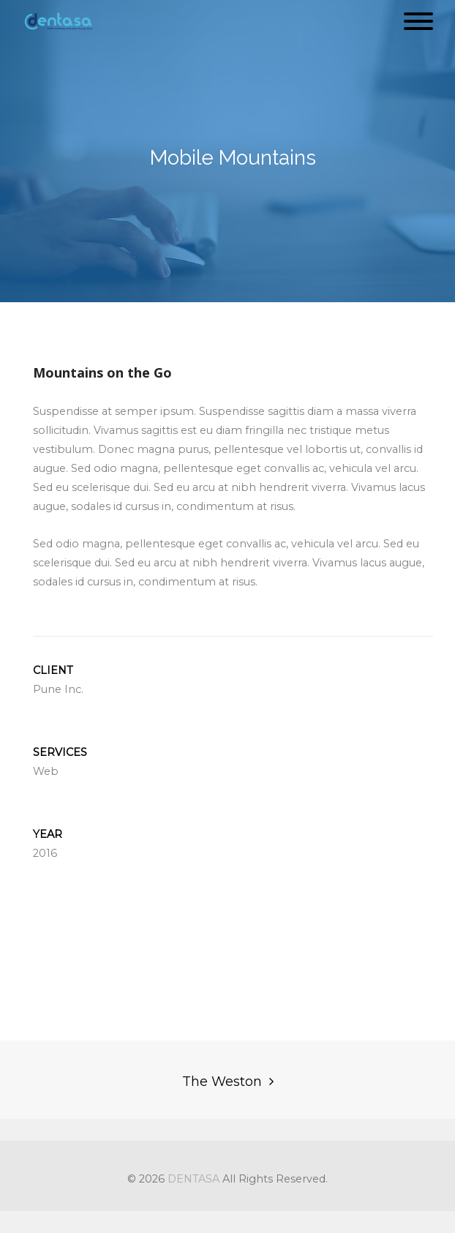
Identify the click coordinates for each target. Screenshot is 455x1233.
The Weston (222, 1081)
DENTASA (193, 1178)
